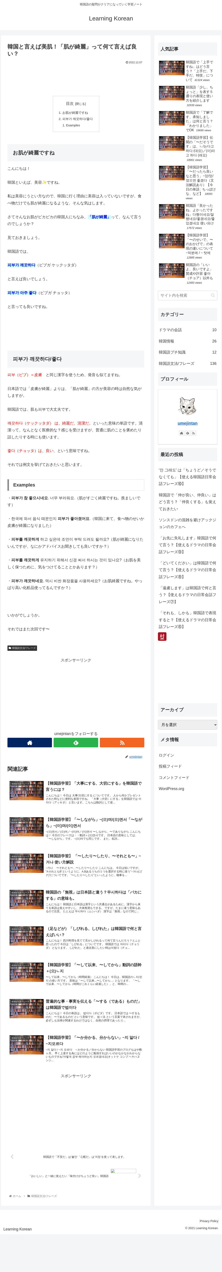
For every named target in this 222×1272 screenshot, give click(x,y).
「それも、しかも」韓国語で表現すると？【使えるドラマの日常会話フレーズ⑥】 (187, 620)
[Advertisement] (75, 78)
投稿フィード (170, 766)
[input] (188, 295)
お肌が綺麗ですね (75, 113)
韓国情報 (188, 341)
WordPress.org (171, 789)
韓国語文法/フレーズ (22, 649)
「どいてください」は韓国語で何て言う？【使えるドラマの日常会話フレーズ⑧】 (187, 570)
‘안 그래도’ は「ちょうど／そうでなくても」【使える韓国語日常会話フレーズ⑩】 (187, 477)
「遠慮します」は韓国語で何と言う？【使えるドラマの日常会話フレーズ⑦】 (187, 595)
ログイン (166, 755)
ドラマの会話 (188, 329)
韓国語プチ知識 (188, 352)
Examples (73, 127)
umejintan (188, 423)
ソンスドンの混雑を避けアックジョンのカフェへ (187, 523)
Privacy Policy (207, 1258)
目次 (70, 103)
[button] (213, 295)
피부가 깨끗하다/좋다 (77, 120)
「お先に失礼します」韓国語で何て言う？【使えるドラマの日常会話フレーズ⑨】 (187, 545)
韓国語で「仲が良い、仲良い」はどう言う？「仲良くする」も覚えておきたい (187, 502)
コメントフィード (174, 777)
